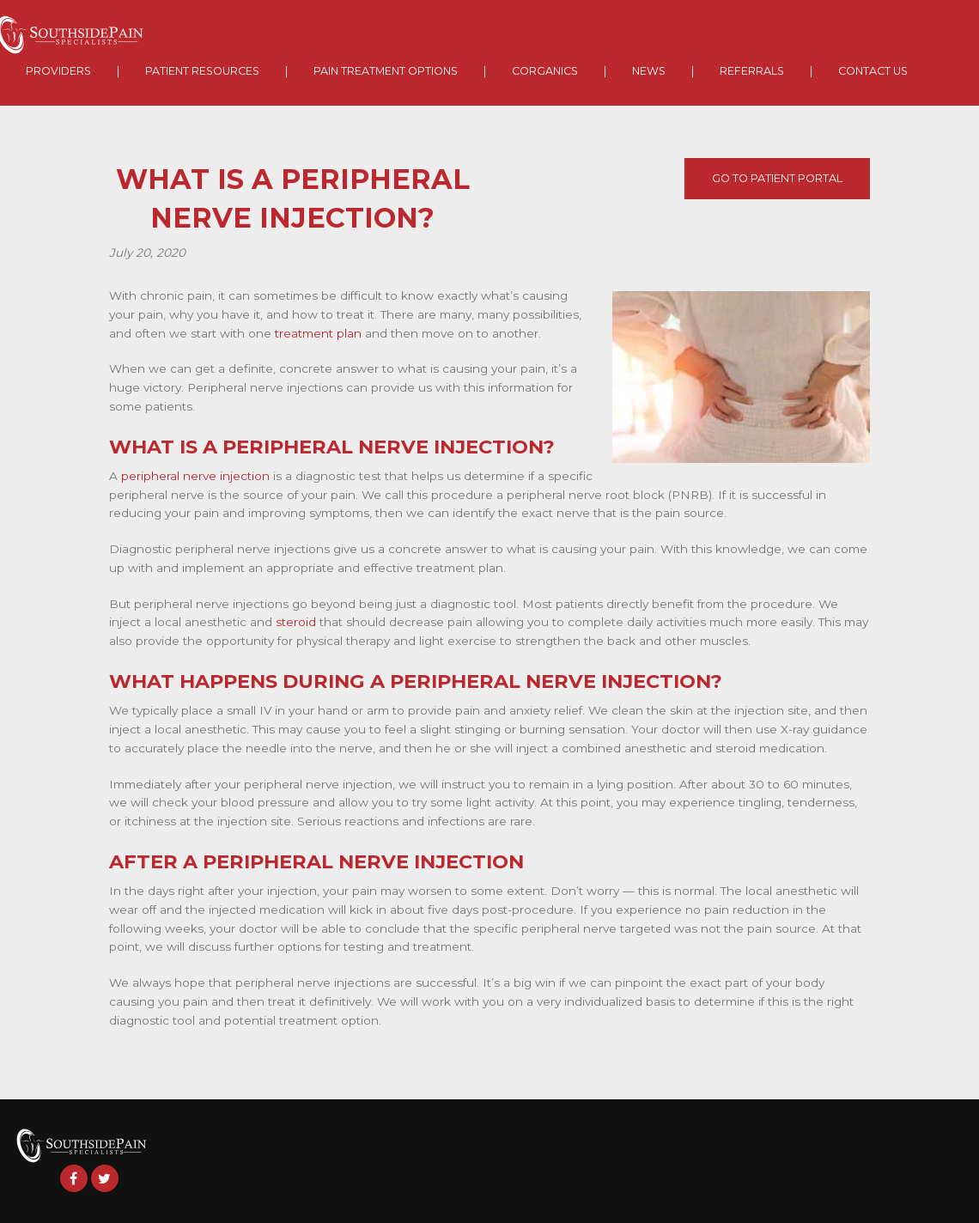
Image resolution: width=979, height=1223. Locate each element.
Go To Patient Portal (777, 178)
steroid (296, 622)
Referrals (752, 70)
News (649, 70)
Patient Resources (202, 70)
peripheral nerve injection (195, 476)
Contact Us (873, 70)
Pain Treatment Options (385, 70)
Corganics (545, 70)
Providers (58, 70)
